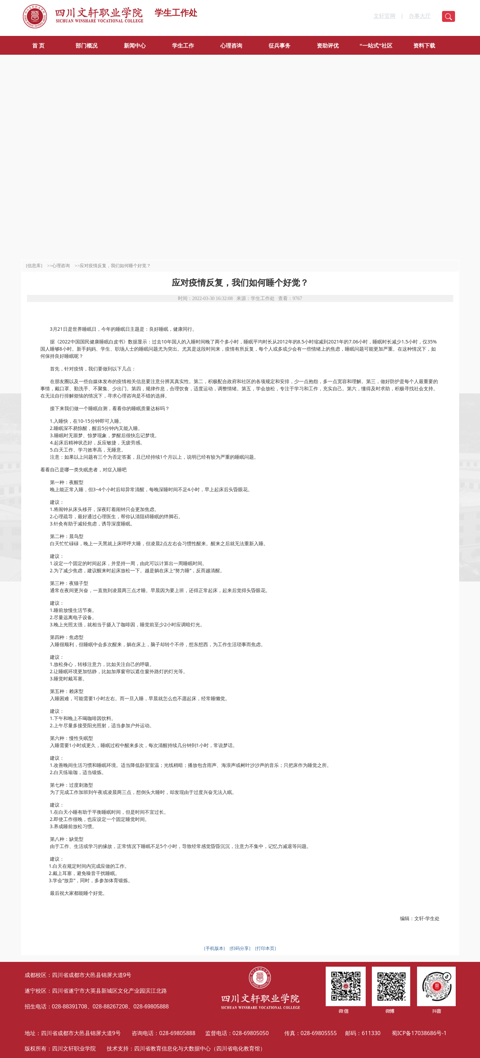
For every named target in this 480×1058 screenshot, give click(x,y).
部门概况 (87, 46)
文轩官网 (384, 16)
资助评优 (328, 46)
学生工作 (183, 46)
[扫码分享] (240, 948)
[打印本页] (265, 948)
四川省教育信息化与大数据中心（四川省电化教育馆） (199, 1048)
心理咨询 (231, 46)
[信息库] (34, 265)
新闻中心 (135, 46)
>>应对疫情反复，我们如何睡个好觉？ (113, 265)
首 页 (38, 46)
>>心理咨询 (58, 265)
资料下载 (424, 46)
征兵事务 (279, 46)
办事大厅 (420, 16)
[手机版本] (214, 948)
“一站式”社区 (376, 46)
